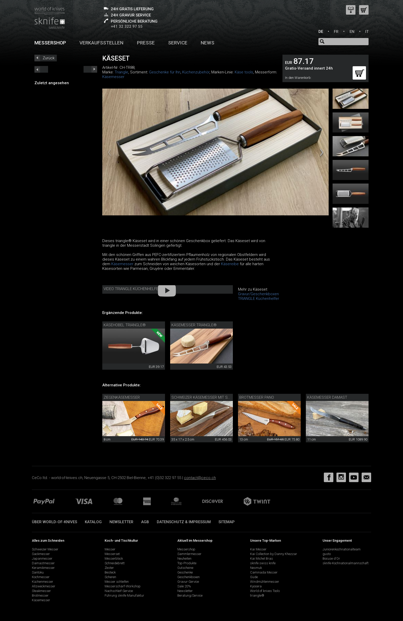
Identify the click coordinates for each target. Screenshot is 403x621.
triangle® (257, 595)
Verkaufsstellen (101, 43)
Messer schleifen (117, 582)
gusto (327, 554)
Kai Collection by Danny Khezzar (273, 554)
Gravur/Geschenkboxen (258, 294)
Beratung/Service (190, 595)
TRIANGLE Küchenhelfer (258, 298)
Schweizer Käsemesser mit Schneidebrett (212, 397)
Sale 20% (184, 586)
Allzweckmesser (43, 586)
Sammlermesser (189, 554)
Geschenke (185, 572)
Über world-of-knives (54, 522)
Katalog (93, 522)
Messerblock (114, 558)
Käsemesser (113, 76)
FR (336, 31)
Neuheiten (184, 558)
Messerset (112, 554)
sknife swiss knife (263, 563)
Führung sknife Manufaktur (124, 595)
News (207, 43)
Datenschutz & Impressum (184, 522)
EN (352, 31)
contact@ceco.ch (200, 477)
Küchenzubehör (195, 72)
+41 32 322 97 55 (127, 26)
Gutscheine (185, 568)
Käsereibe (230, 264)
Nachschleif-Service (119, 591)
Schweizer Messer (45, 549)
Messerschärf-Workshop (123, 586)
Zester (109, 568)
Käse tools (244, 72)
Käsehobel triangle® (125, 325)
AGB (145, 522)
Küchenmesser (42, 582)
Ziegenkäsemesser (122, 397)
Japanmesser (42, 558)
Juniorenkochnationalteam (342, 549)
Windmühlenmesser (264, 582)
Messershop (50, 43)
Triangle (121, 72)
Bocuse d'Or (331, 558)
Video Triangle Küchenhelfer (132, 288)
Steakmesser (41, 591)
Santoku (38, 572)
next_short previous (41, 69)
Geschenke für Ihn (164, 72)
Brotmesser (40, 595)
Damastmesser (43, 563)
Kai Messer (258, 549)
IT (367, 31)
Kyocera (256, 586)
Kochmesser (41, 577)
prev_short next (90, 69)
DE (320, 31)
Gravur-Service (188, 582)
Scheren (110, 577)
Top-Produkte (186, 563)
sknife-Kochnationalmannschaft (346, 563)
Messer (110, 549)
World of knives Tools (265, 591)
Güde (254, 577)
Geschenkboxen (188, 577)
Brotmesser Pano (256, 397)
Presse (146, 43)
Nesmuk (256, 568)
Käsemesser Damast (327, 397)
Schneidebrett (115, 563)
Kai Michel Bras (261, 558)
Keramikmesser (43, 568)
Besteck (110, 572)
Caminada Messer (264, 572)
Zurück (48, 58)
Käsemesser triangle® (194, 325)
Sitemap (226, 522)
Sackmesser (41, 554)
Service (177, 43)
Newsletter (121, 522)
